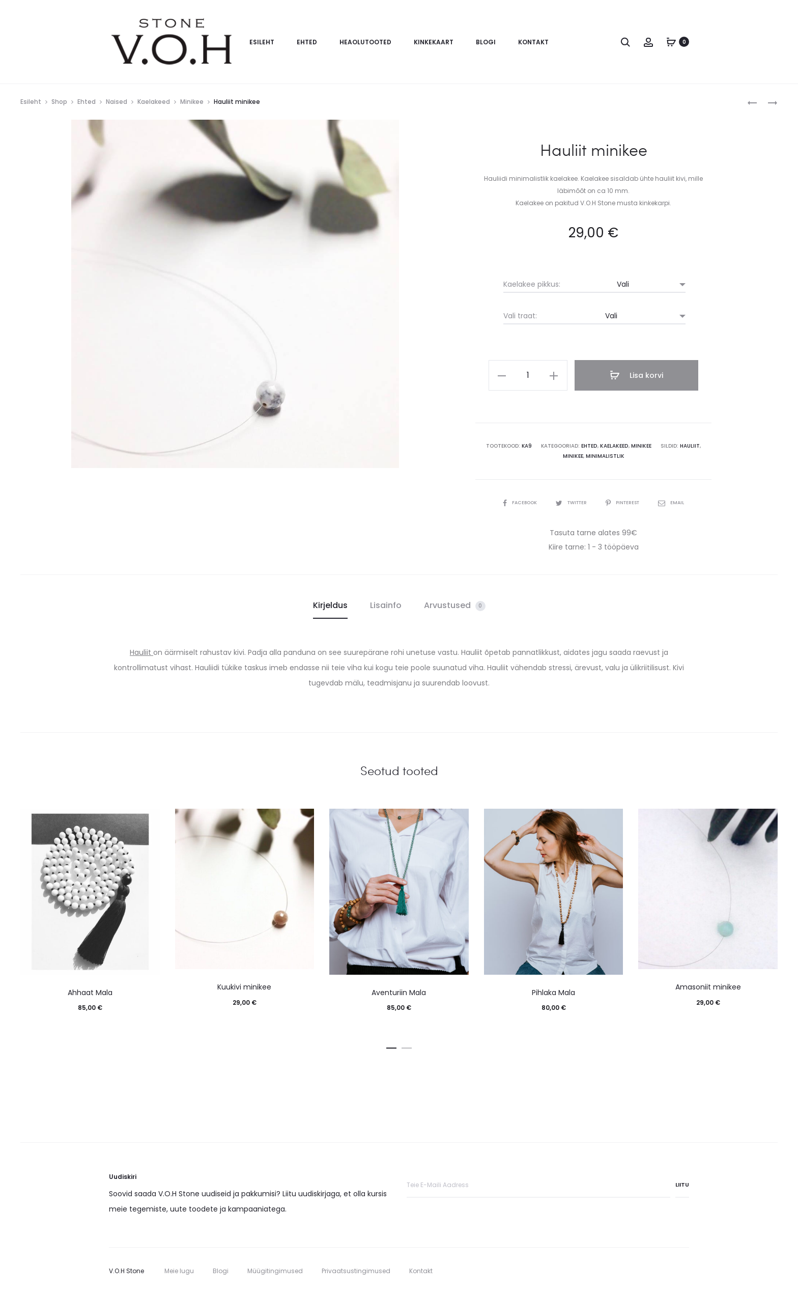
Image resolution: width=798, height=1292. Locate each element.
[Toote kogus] (534, 375)
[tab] (330, 604)
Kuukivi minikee (244, 985)
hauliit (678, 444)
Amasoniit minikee (708, 985)
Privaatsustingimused (356, 1268)
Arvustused (455, 604)
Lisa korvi (638, 375)
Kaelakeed (153, 101)
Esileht (261, 42)
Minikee (192, 101)
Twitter (570, 501)
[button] (391, 1044)
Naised (116, 101)
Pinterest (626, 501)
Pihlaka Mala (553, 990)
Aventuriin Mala (399, 990)
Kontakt (533, 42)
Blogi (486, 42)
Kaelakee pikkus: (531, 284)
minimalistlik (594, 454)
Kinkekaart (433, 42)
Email (677, 501)
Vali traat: (520, 315)
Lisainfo (386, 604)
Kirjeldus (330, 604)
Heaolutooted (365, 42)
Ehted (307, 42)
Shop (59, 101)
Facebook (515, 501)
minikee (700, 444)
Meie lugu (179, 1268)
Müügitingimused (275, 1268)
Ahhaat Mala (90, 990)
